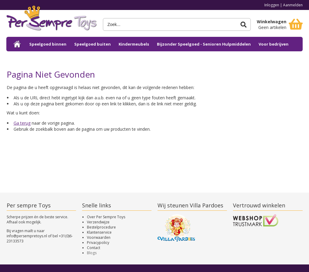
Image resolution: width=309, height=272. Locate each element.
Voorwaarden (98, 237)
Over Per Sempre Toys (106, 216)
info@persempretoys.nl (27, 235)
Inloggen (271, 5)
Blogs (92, 252)
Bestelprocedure (101, 227)
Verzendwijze (98, 222)
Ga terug (22, 123)
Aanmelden (293, 5)
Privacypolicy (98, 242)
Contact (93, 247)
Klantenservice (99, 232)
